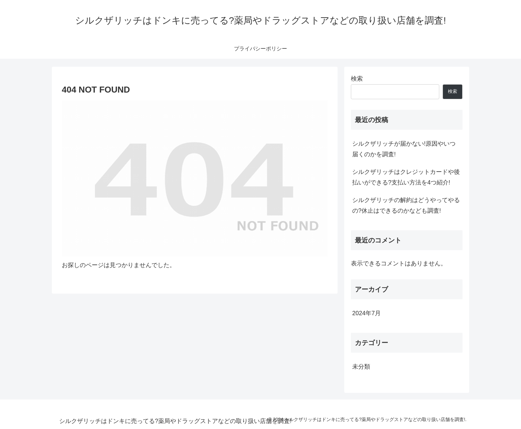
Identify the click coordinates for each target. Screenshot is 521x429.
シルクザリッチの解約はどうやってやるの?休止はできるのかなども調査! (406, 205)
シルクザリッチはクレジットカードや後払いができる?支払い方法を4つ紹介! (406, 177)
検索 (357, 78)
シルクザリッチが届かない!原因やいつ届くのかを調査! (404, 149)
